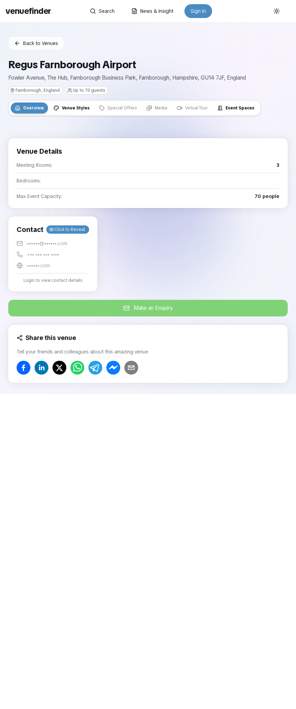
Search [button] (102, 11)
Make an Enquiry (148, 308)
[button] (52, 253)
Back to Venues (36, 43)
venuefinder (28, 11)
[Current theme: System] (276, 11)
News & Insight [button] (152, 11)
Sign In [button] (198, 11)
